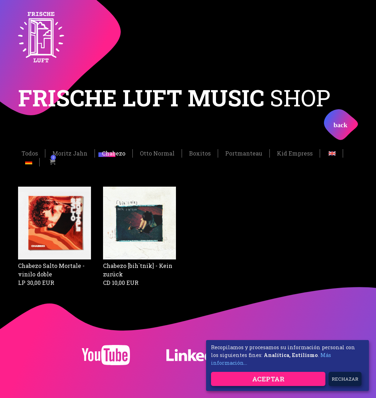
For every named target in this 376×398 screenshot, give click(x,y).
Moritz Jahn (69, 153)
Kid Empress (295, 153)
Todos (30, 153)
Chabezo (113, 153)
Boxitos (200, 153)
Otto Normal (157, 153)
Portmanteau (243, 153)
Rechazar (345, 379)
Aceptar (268, 378)
